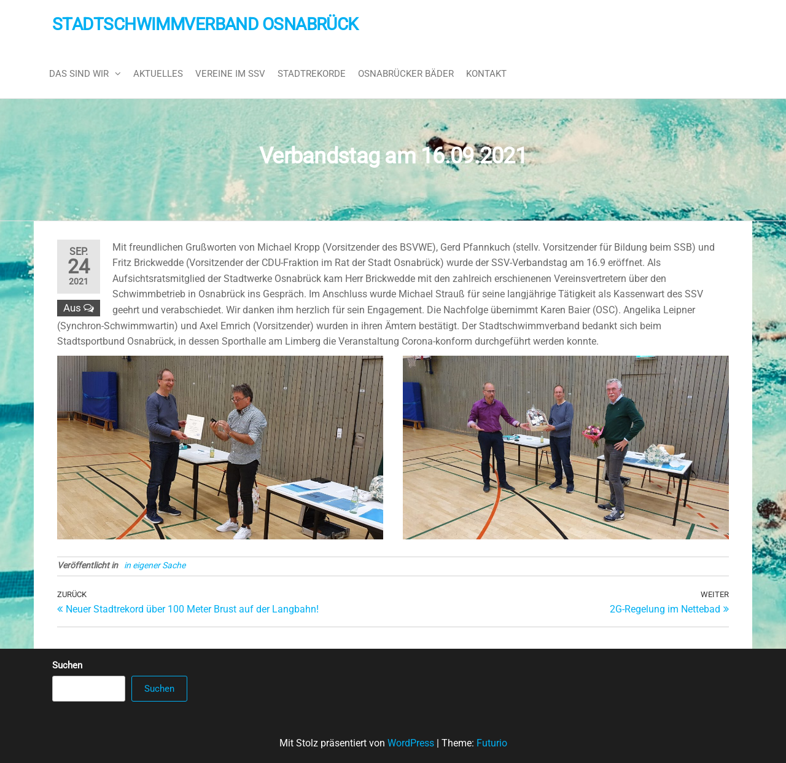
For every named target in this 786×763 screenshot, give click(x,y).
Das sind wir (79, 73)
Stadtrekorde (312, 73)
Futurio (492, 743)
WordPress (410, 743)
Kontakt (486, 73)
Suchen (67, 665)
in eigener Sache (154, 565)
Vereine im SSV (230, 73)
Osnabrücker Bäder (406, 73)
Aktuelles (158, 73)
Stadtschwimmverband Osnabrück (205, 24)
